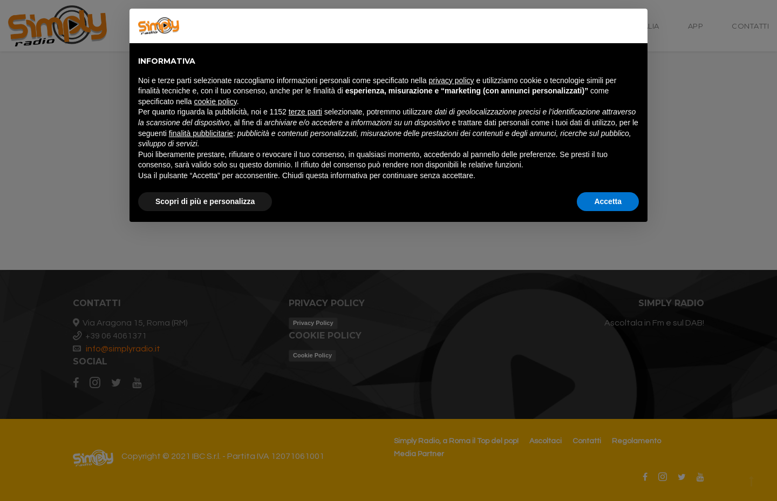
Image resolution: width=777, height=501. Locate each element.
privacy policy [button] (451, 80)
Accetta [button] (608, 201)
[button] (633, 26)
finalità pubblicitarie (201, 133)
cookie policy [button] (215, 101)
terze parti (305, 111)
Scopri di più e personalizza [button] (205, 201)
